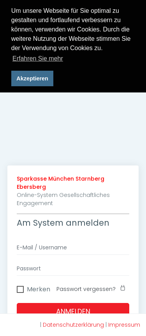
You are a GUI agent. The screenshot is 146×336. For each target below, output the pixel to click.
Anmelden (73, 311)
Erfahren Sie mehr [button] (37, 58)
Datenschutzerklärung (73, 325)
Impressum (124, 325)
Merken (38, 288)
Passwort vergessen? (92, 288)
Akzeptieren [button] (32, 78)
